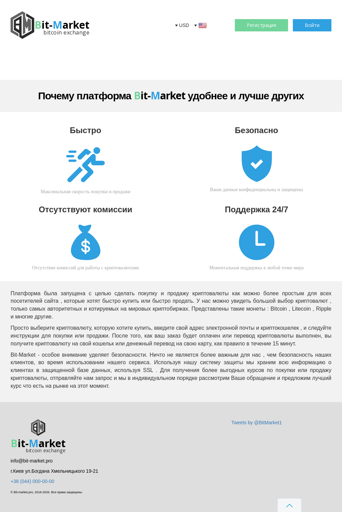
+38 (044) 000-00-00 (32, 481)
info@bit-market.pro (32, 461)
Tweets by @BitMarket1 (256, 422)
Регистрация (261, 25)
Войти (312, 25)
